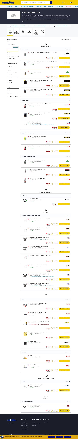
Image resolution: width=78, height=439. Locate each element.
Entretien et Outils (11, 50)
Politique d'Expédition (24, 425)
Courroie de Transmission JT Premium (37, 405)
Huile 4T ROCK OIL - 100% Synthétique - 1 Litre (38, 71)
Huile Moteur (11, 53)
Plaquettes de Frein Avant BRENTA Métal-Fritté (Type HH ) (40, 219)
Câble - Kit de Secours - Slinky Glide (36, 385)
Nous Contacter (23, 422)
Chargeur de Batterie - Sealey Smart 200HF (38, 313)
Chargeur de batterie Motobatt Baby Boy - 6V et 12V (39, 322)
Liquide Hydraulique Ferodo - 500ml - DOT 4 (38, 169)
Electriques (10, 78)
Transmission (10, 94)
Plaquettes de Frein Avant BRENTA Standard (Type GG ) (40, 228)
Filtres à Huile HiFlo (60, 6)
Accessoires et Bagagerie (12, 63)
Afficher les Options (63, 109)
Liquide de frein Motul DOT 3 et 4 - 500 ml (37, 178)
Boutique (9, 6)
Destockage (68, 6)
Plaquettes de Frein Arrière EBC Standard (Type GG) (39, 283)
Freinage (9, 70)
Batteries (10, 80)
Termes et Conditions (49, 434)
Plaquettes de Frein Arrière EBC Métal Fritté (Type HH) (40, 274)
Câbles (10, 90)
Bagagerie (10, 66)
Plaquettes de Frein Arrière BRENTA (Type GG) (38, 265)
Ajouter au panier (63, 58)
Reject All (59, 436)
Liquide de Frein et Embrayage (12, 59)
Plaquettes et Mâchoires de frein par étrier (14, 74)
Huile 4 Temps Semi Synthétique (27, 6)
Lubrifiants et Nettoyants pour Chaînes (44, 6)
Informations (34, 425)
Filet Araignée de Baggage (34, 199)
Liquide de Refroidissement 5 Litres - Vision (38, 136)
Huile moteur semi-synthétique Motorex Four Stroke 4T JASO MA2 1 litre (43, 53)
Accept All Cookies (68, 436)
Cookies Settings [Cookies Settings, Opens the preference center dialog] (51, 436)
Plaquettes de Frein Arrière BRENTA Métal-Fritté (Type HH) (40, 256)
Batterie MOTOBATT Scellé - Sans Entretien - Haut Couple (40, 332)
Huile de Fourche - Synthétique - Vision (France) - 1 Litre (40, 113)
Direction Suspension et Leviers (12, 87)
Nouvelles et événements (36, 424)
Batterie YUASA (33, 341)
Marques (16, 6)
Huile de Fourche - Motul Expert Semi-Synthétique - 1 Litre (40, 104)
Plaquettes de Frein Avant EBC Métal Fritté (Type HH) (39, 237)
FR (71, 2)
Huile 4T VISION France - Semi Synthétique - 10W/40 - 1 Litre (41, 80)
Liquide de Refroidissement (14, 57)
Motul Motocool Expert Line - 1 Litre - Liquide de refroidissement (41, 146)
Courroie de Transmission (13, 96)
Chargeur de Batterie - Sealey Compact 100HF (38, 303)
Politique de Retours (24, 424)
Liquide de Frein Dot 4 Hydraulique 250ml (37, 160)
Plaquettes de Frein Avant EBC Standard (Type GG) (39, 246)
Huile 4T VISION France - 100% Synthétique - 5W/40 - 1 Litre (41, 89)
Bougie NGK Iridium (33, 365)
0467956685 (45, 422)
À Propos (33, 422)
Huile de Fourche (12, 55)
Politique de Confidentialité (58, 434)
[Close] (76, 437)
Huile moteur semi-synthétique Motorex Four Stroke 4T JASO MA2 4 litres (43, 62)
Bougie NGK (32, 355)
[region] (39, 437)
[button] (64, 2)
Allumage (10, 82)
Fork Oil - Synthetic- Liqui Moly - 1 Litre (37, 122)
